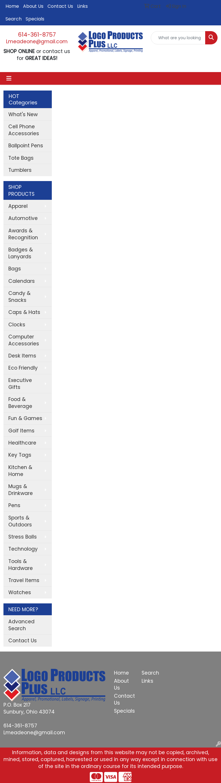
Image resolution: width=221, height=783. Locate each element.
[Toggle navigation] (9, 78)
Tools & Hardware (20, 565)
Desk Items (22, 355)
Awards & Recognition (23, 234)
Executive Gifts (20, 384)
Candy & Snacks (19, 297)
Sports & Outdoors (20, 521)
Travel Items (23, 580)
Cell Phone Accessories (23, 130)
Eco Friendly (23, 367)
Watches (19, 592)
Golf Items (21, 430)
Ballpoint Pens (25, 145)
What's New (23, 114)
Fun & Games (25, 418)
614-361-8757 (37, 35)
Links (82, 6)
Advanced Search (21, 625)
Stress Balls (22, 536)
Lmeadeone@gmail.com (37, 41)
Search (13, 19)
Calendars (21, 281)
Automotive (23, 218)
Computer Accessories (23, 340)
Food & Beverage (20, 403)
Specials (35, 19)
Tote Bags (21, 158)
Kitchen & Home (20, 471)
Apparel (18, 206)
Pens (14, 505)
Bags (14, 268)
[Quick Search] (178, 37)
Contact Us (60, 6)
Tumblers (20, 170)
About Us (33, 6)
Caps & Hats (24, 312)
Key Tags (19, 454)
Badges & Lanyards (20, 253)
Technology (23, 548)
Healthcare (22, 442)
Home (12, 6)
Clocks (16, 324)
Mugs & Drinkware (20, 490)
